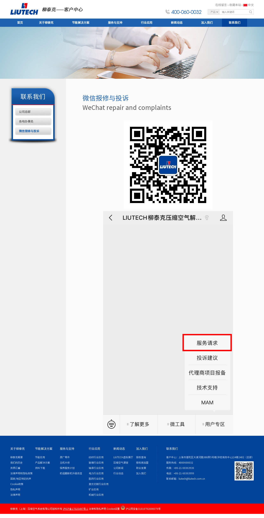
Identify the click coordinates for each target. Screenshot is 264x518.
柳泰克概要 (16, 457)
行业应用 (146, 22)
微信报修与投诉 (29, 131)
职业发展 (141, 468)
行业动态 (118, 473)
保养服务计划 (67, 468)
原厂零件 (65, 457)
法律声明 (15, 494)
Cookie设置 (113, 508)
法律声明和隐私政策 (21, 473)
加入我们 (207, 22)
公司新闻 (118, 468)
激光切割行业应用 (98, 484)
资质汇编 (15, 468)
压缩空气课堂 (120, 462)
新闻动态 (177, 22)
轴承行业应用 (96, 468)
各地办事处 (26, 121)
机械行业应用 (96, 494)
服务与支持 (115, 22)
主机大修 (65, 462)
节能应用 (40, 457)
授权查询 (141, 457)
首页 (20, 22)
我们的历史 (16, 462)
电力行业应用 (96, 473)
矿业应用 (94, 489)
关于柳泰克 (46, 22)
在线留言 (221, 5)
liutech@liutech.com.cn (192, 478)
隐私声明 (15, 489)
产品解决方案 (42, 462)
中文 (251, 5)
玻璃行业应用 (96, 462)
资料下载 (40, 468)
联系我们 (234, 22)
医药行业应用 (96, 478)
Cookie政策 (16, 484)
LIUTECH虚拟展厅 (123, 457)
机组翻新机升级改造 (71, 473)
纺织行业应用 (96, 457)
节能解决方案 (80, 22)
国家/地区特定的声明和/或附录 (20, 479)
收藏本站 (235, 5)
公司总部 (25, 111)
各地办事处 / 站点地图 (241, 515)
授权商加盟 (142, 462)
